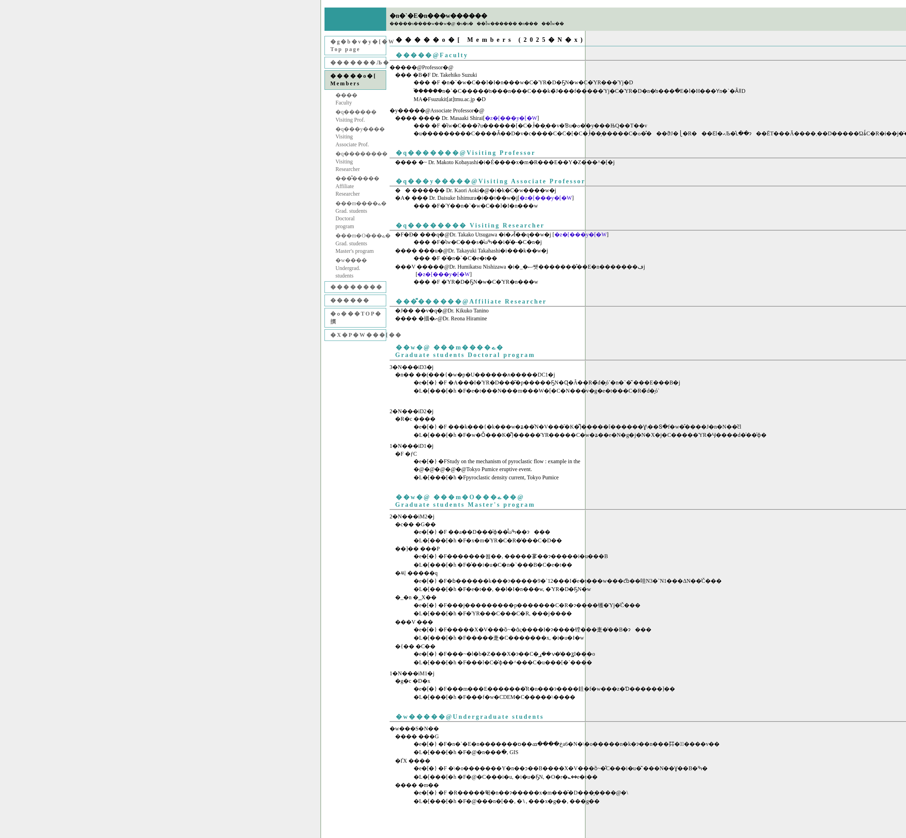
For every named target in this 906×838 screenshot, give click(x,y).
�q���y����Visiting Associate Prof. (360, 136)
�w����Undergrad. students (351, 268)
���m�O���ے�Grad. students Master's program (360, 243)
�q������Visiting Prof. (356, 115)
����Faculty (346, 99)
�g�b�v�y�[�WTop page (358, 45)
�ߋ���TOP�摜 (356, 317)
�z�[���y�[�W (511, 118)
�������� (356, 287)
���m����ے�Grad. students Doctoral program (360, 214)
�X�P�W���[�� (358, 335)
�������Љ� (358, 62)
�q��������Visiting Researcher (360, 161)
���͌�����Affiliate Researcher (357, 186)
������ (350, 300)
